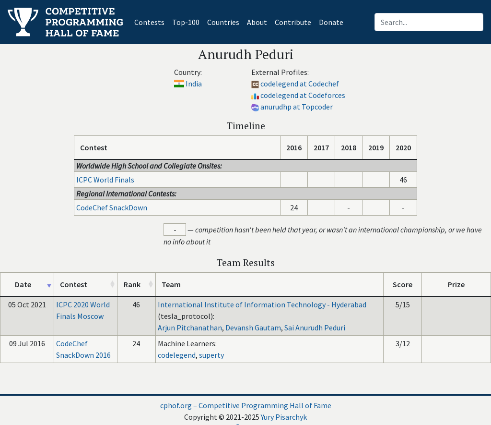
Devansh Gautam (253, 327)
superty (211, 355)
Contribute (293, 22)
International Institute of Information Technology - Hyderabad (262, 304)
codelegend (177, 355)
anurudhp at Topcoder (296, 106)
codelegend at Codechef (299, 83)
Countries (223, 22)
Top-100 (185, 22)
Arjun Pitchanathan (190, 327)
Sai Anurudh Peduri (314, 327)
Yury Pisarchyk (284, 417)
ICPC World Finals (105, 179)
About (257, 22)
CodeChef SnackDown (111, 207)
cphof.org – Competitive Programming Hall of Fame (245, 405)
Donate (331, 22)
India (194, 83)
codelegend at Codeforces (302, 95)
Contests (151, 21)
